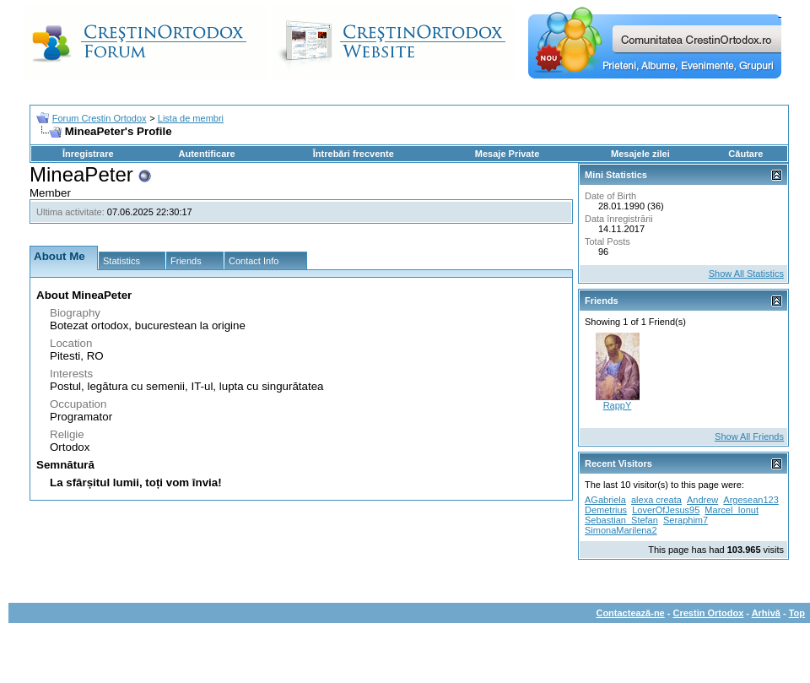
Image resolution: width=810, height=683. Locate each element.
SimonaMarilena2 (621, 530)
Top (797, 613)
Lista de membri (191, 118)
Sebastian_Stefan (621, 520)
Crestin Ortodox (708, 613)
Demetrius (606, 510)
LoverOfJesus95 (665, 510)
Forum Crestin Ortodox (99, 118)
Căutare (745, 154)
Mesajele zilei (640, 154)
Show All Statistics (746, 273)
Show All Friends (749, 436)
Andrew (702, 500)
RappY (617, 405)
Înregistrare (88, 154)
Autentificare (206, 154)
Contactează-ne (630, 613)
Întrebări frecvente (353, 154)
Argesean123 (750, 500)
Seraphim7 (685, 520)
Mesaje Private (507, 154)
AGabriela (605, 500)
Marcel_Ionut (732, 510)
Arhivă (766, 613)
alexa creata (656, 500)
